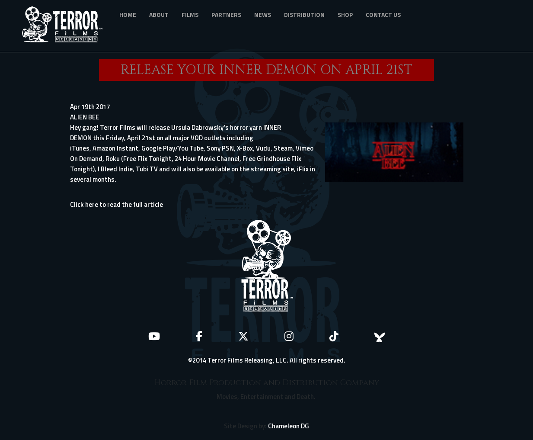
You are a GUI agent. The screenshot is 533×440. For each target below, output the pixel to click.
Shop (345, 14)
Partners (226, 14)
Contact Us (383, 14)
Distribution (304, 14)
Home (127, 14)
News (262, 14)
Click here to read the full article (116, 204)
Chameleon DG (288, 426)
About (159, 14)
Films (190, 14)
